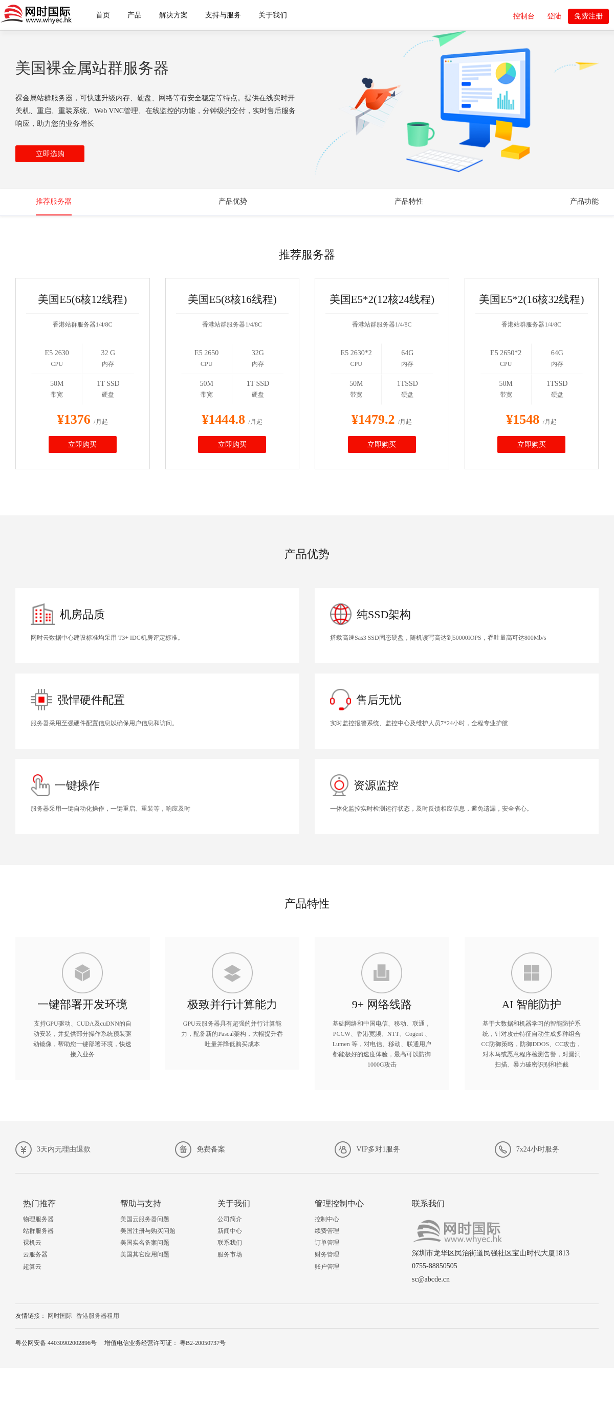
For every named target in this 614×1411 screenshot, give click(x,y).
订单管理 (327, 1242)
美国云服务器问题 (144, 1219)
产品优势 (232, 201)
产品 (134, 15)
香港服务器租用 (97, 1315)
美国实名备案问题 (144, 1242)
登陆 (554, 16)
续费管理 (327, 1230)
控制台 (524, 16)
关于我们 (272, 15)
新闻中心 (229, 1230)
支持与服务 (223, 15)
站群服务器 (38, 1230)
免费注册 (588, 16)
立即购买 (82, 444)
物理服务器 (38, 1219)
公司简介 (229, 1219)
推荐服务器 (54, 201)
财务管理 (327, 1254)
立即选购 (50, 154)
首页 (103, 15)
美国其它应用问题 (144, 1254)
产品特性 (408, 201)
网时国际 (60, 1315)
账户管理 (327, 1266)
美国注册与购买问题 (148, 1230)
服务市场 (229, 1254)
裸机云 (32, 1242)
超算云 (32, 1266)
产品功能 (584, 201)
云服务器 (35, 1254)
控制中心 (327, 1219)
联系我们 (229, 1242)
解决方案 (173, 15)
